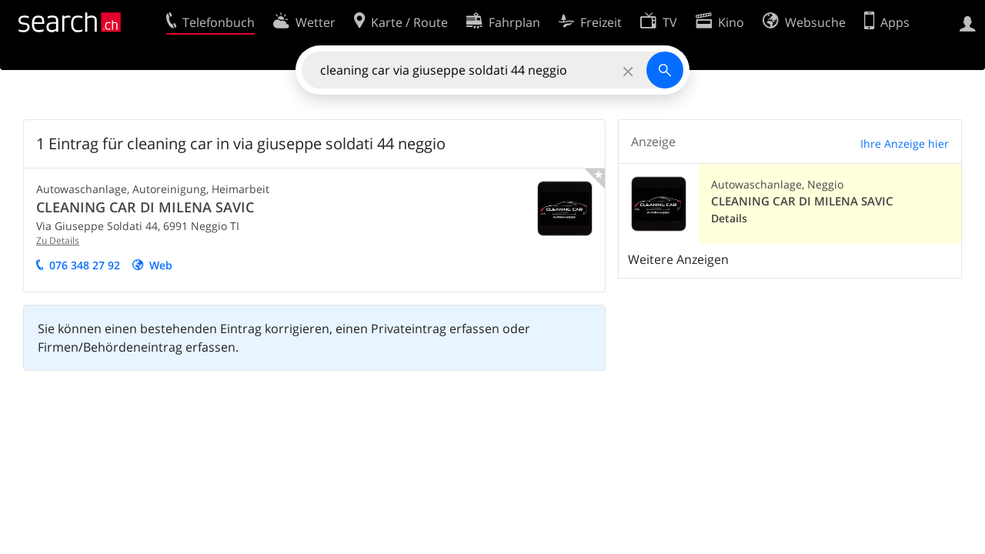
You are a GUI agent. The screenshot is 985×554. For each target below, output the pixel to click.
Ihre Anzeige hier (904, 143)
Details (729, 218)
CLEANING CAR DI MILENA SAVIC (145, 207)
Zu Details (57, 240)
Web (160, 265)
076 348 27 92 (84, 265)
